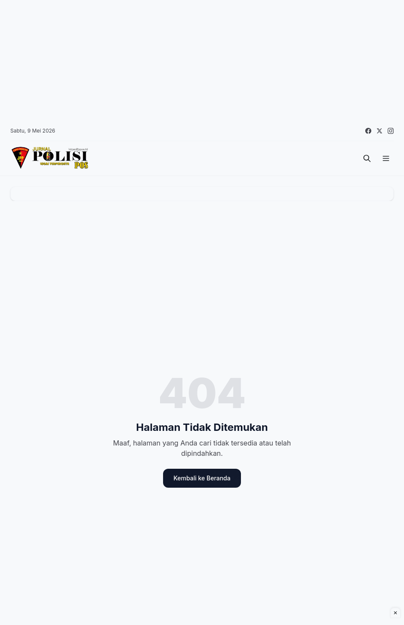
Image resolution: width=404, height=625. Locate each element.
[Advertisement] (202, 60)
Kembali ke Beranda (201, 478)
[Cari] (367, 158)
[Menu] (386, 158)
